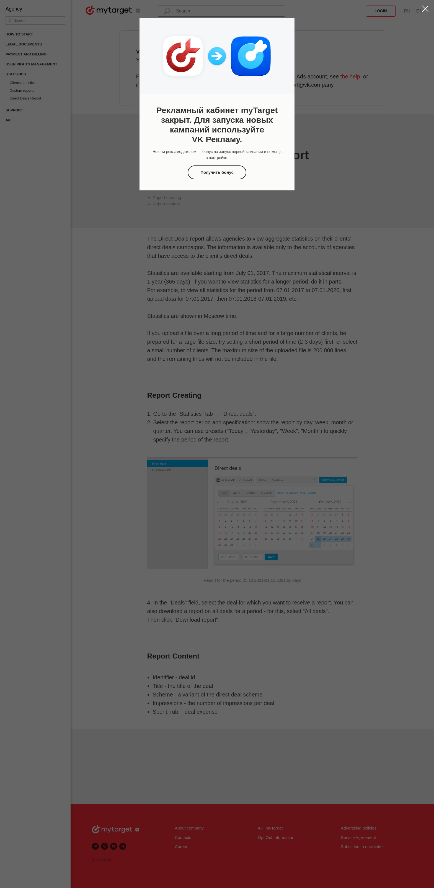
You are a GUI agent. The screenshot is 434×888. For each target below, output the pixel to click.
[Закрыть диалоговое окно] (425, 9)
